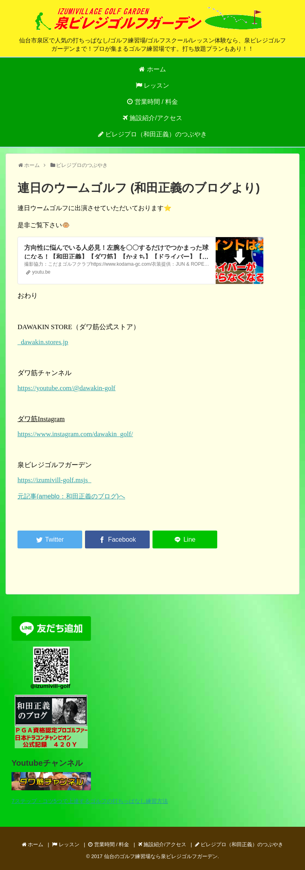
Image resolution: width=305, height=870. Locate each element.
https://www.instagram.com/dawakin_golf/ (75, 434)
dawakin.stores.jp (42, 342)
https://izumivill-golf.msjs (54, 480)
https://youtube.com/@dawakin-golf (66, 388)
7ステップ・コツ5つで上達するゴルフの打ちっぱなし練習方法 (90, 801)
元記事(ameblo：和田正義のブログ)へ (71, 496)
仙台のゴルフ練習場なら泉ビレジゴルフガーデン (161, 856)
